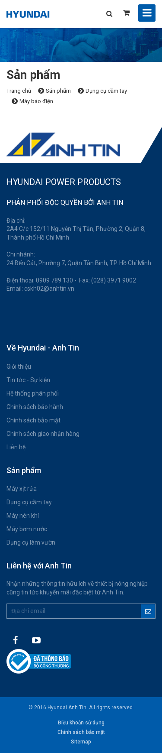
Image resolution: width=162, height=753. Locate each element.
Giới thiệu (18, 366)
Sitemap (81, 741)
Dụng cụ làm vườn (30, 542)
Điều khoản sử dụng (81, 722)
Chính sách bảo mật (33, 420)
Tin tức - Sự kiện (28, 379)
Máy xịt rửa (21, 488)
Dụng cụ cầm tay (29, 502)
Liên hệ (15, 447)
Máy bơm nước (26, 529)
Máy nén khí (22, 515)
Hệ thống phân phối (32, 393)
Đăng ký (148, 611)
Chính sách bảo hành (34, 406)
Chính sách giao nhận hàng (42, 433)
